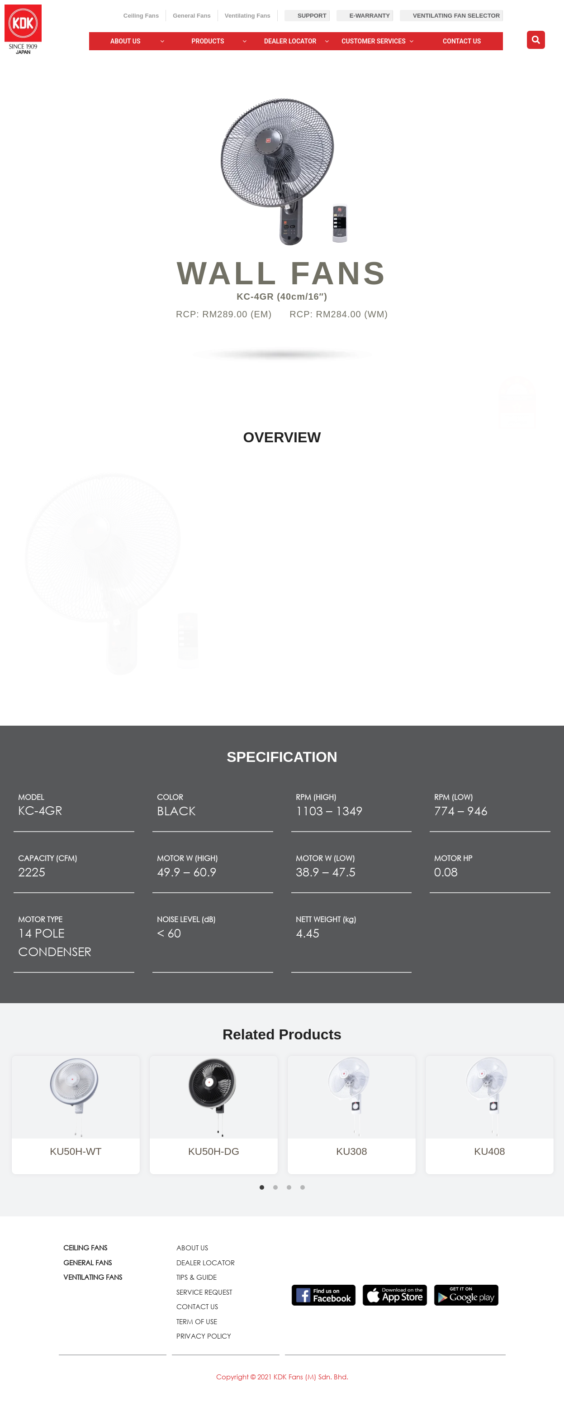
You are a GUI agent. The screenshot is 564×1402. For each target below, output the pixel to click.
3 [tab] (289, 1187)
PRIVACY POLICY (203, 1336)
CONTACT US (197, 1306)
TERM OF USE (196, 1321)
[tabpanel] (76, 1115)
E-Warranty (370, 15)
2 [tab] (275, 1187)
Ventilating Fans (247, 15)
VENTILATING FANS (92, 1277)
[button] (536, 40)
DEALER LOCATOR (205, 1262)
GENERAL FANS (87, 1262)
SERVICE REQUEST (204, 1292)
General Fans (192, 15)
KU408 (489, 1151)
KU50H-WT (75, 1151)
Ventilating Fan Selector (456, 15)
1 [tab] (262, 1187)
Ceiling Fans (141, 15)
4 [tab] (302, 1187)
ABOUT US (192, 1248)
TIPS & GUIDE (196, 1277)
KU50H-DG (213, 1151)
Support (312, 15)
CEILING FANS (85, 1248)
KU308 (351, 1151)
